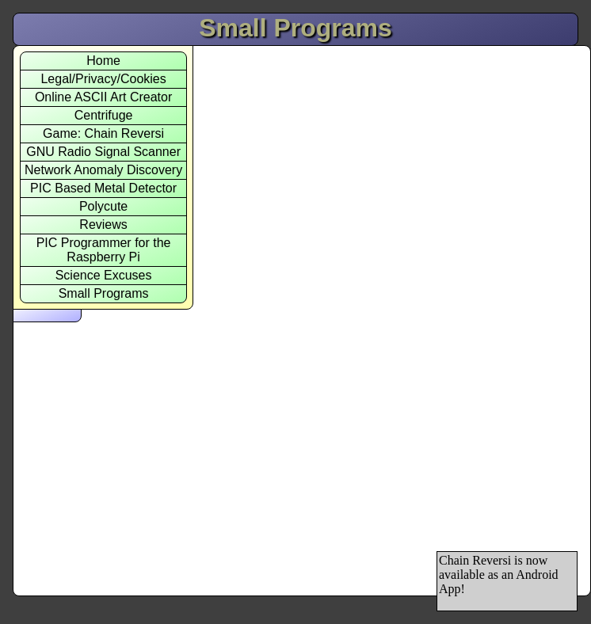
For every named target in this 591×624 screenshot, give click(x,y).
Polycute (103, 206)
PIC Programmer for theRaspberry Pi (103, 250)
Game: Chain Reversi (103, 133)
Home (103, 60)
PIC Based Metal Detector (103, 188)
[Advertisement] (500, 296)
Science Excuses (103, 275)
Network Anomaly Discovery (103, 170)
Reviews (103, 224)
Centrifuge (103, 115)
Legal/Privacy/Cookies (103, 79)
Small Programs (104, 293)
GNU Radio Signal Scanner (103, 151)
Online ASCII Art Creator (103, 97)
